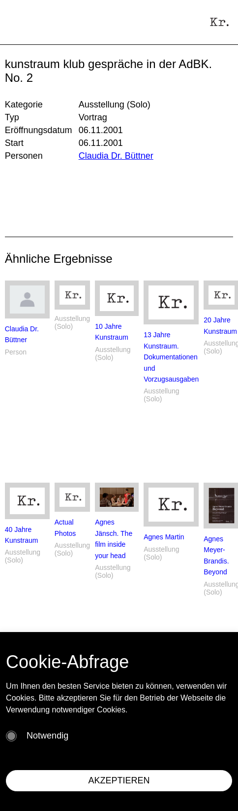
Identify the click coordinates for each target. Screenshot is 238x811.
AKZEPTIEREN (118, 780)
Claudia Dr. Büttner (116, 156)
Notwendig (47, 735)
